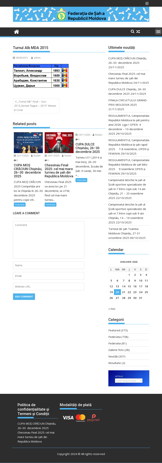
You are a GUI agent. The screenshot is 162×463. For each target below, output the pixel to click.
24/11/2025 (52, 155)
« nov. (112, 308)
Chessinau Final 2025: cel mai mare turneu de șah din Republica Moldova (126, 78)
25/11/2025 (21, 155)
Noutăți (113, 356)
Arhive (119, 376)
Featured (114, 330)
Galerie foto (116, 350)
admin (36, 57)
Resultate (114, 363)
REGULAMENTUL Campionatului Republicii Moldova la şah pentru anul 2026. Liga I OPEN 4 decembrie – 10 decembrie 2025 (128, 124)
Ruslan (36, 155)
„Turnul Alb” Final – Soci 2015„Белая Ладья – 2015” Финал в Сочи (35, 106)
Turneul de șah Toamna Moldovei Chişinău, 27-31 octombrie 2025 (124, 233)
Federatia (19, 204)
